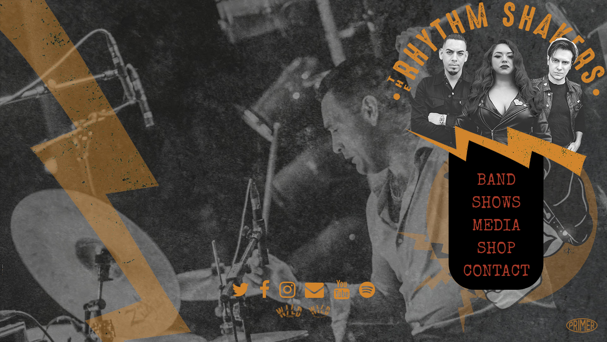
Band (496, 180)
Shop (496, 248)
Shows (496, 202)
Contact (496, 271)
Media (496, 225)
